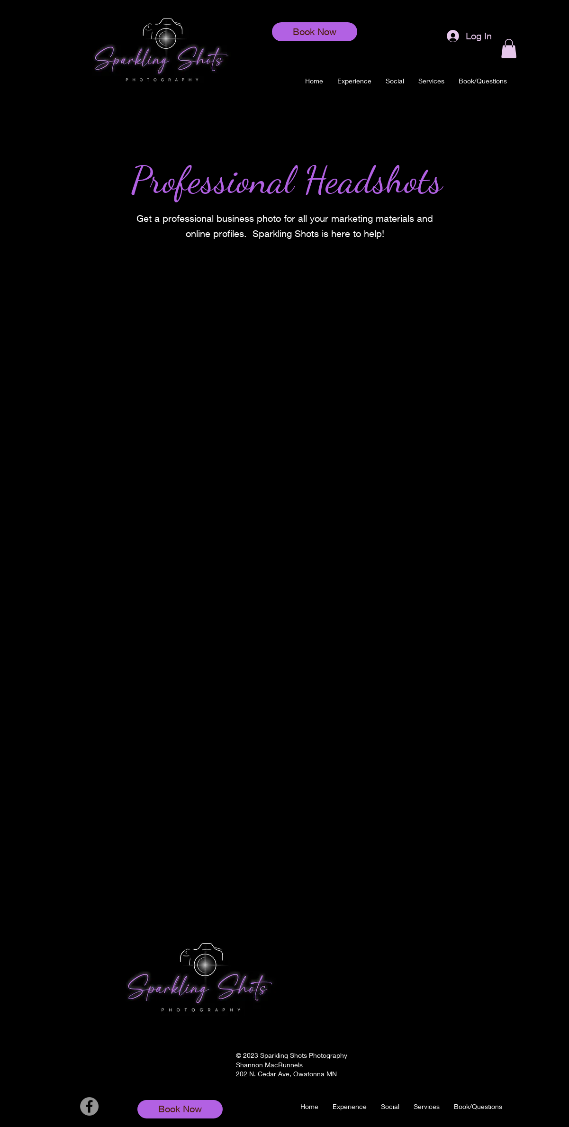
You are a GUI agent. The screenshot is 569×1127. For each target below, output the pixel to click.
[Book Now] (314, 31)
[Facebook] (89, 1106)
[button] (431, 81)
